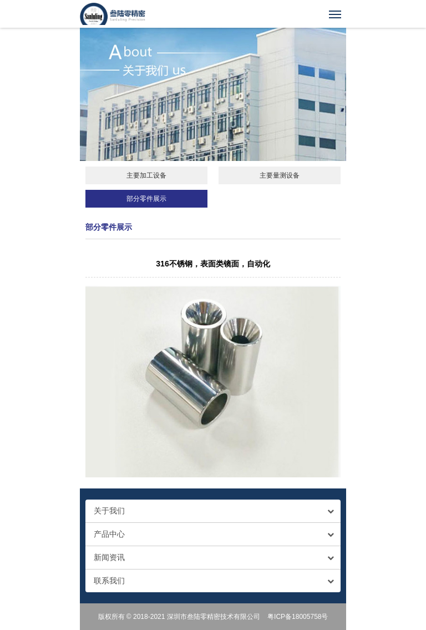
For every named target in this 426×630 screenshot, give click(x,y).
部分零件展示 (146, 199)
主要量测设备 (280, 175)
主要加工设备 (146, 175)
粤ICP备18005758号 (297, 617)
